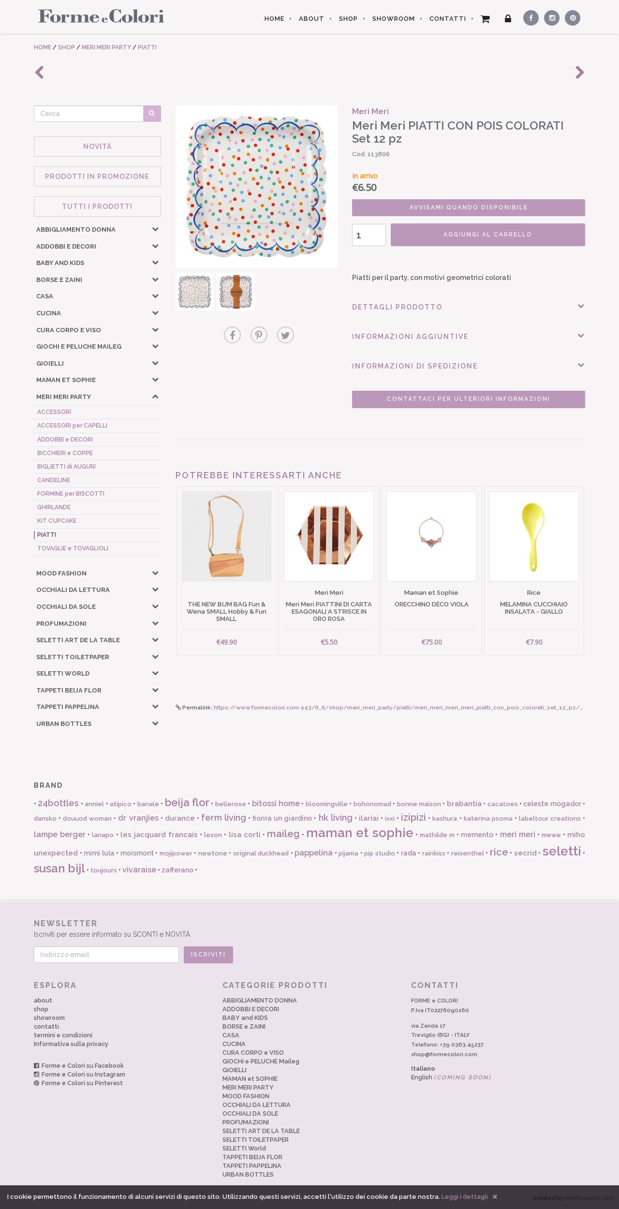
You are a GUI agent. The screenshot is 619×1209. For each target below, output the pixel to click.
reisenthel (467, 853)
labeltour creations (550, 818)
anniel (94, 804)
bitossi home (276, 803)
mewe (551, 835)
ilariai (369, 818)
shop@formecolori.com (444, 1054)
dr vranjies (138, 818)
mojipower (176, 853)
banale (148, 804)
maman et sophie (359, 833)
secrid (525, 853)
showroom (49, 1017)
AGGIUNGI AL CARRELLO (487, 234)
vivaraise (139, 869)
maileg (283, 834)
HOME (274, 18)
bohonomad (372, 804)
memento (477, 835)
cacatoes (502, 804)
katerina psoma (488, 818)
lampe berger (60, 834)
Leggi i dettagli (465, 1196)
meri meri (517, 834)
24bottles (58, 803)
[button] (155, 228)
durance (180, 818)
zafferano (177, 870)
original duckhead (261, 853)
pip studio (379, 853)
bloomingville (327, 804)
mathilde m (437, 835)
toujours (103, 870)
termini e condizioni (63, 1035)
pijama (348, 853)
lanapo (103, 835)
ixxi (390, 818)
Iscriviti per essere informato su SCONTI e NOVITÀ (309, 928)
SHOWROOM (393, 18)
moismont (137, 853)
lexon (213, 835)
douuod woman (87, 818)
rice (499, 852)
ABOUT (311, 18)
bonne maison (419, 804)
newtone (212, 853)
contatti (46, 1026)
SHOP (348, 18)
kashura (444, 818)
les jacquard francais (159, 834)
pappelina (314, 852)
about (43, 1000)
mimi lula (99, 853)
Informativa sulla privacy (71, 1043)
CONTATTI (447, 18)
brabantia (464, 803)
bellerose (230, 804)
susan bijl (59, 868)
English (451, 1077)
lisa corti (245, 834)
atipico (121, 804)
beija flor (187, 802)
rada (408, 853)
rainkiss (433, 853)
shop (41, 1009)
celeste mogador (552, 804)
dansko (45, 818)
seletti (562, 851)
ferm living (223, 817)
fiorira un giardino (282, 818)
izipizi (413, 817)
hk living (336, 817)
